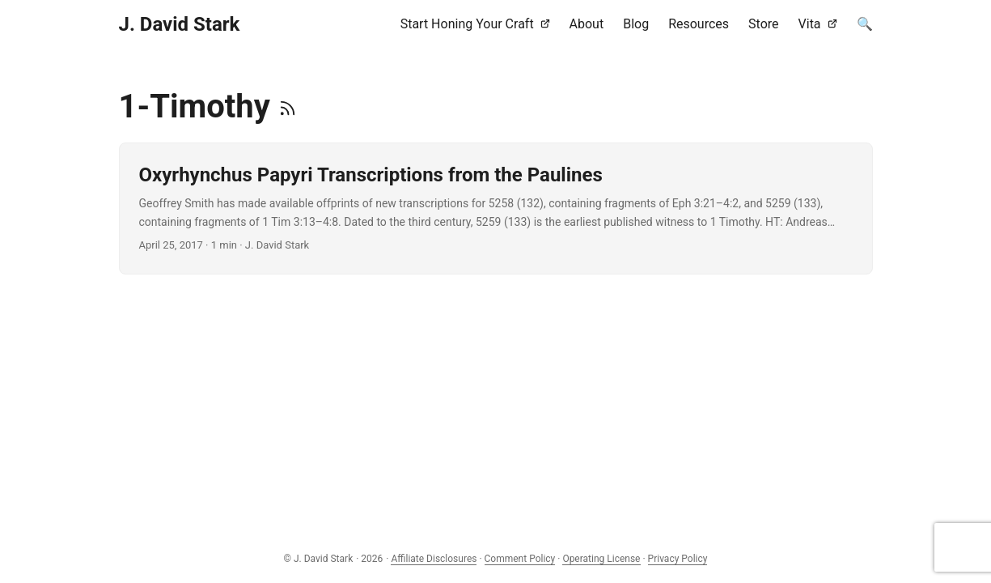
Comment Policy (520, 558)
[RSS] (287, 106)
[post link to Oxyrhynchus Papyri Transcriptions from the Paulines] (496, 208)
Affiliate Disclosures (433, 558)
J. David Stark (179, 24)
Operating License (601, 558)
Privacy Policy (678, 558)
